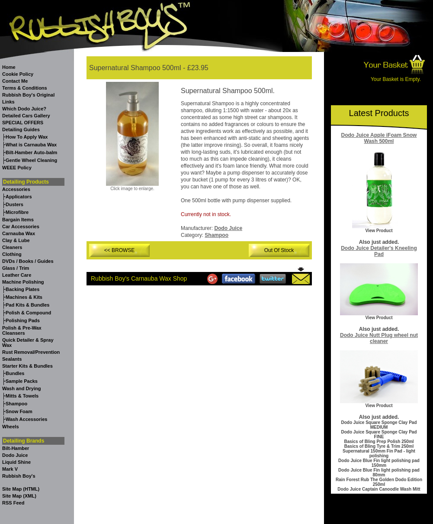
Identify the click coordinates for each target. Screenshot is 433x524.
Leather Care (16, 275)
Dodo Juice (15, 455)
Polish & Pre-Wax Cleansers (22, 330)
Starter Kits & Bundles (27, 366)
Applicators (19, 196)
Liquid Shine (16, 462)
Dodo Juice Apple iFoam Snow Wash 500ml (379, 138)
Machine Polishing (23, 282)
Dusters (14, 204)
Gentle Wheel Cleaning (31, 160)
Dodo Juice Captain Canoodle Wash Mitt (378, 489)
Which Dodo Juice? (24, 108)
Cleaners (12, 247)
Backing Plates (22, 289)
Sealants (12, 359)
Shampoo (16, 403)
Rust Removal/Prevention (31, 352)
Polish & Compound (28, 312)
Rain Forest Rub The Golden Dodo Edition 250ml (379, 482)
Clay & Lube (16, 240)
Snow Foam (19, 411)
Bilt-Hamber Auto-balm (31, 152)
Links (8, 101)
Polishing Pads (23, 320)
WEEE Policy (17, 167)
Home (9, 67)
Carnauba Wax (18, 233)
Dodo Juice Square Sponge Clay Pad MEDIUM (379, 425)
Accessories (16, 189)
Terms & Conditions (24, 88)
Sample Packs (22, 381)
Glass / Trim (15, 268)
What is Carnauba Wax (31, 144)
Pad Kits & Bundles (27, 304)
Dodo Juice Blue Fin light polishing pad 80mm (379, 472)
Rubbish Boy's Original (28, 94)
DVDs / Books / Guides (28, 261)
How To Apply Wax (27, 136)
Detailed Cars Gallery (26, 115)
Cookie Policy (17, 74)
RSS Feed (13, 502)
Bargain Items (18, 219)
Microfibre (17, 212)
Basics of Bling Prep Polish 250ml (379, 441)
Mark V (10, 469)
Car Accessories (20, 226)
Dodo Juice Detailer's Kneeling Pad (379, 251)
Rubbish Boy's (18, 476)
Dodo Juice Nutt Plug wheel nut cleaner (379, 338)
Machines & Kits (24, 297)
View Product (378, 230)
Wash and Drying (21, 388)
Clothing (12, 254)
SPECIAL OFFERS (22, 122)
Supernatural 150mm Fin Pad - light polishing (379, 453)
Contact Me (15, 81)
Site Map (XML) (19, 495)
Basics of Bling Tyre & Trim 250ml (379, 446)
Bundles (15, 373)
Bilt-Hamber (15, 448)
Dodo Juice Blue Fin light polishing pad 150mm (379, 463)
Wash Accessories (26, 419)
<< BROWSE (119, 250)
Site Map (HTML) (20, 489)
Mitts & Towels (22, 395)
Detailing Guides (21, 129)
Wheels (10, 426)
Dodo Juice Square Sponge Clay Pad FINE (379, 434)
